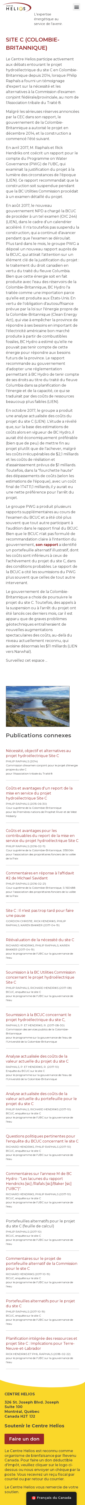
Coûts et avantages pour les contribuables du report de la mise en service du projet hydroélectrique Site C (42, 836)
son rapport (47, 545)
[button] (76, 7)
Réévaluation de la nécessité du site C (40, 940)
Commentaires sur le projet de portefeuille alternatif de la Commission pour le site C (41, 1263)
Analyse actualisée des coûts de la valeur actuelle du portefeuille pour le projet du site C (41, 1099)
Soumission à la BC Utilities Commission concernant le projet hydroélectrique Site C (40, 977)
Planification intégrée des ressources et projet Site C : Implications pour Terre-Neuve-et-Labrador (41, 1343)
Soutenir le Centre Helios (34, 1426)
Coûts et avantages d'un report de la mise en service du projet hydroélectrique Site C (39, 793)
